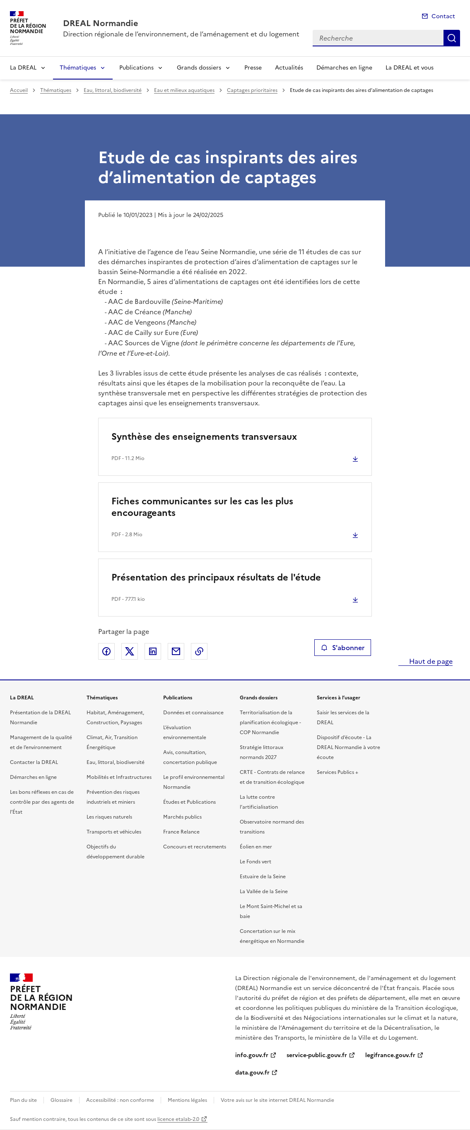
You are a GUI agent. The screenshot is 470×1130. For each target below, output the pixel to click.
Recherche (451, 38)
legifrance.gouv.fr (390, 1055)
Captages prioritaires (252, 90)
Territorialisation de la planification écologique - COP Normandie (270, 722)
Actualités (289, 67)
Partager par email (176, 651)
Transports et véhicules (114, 832)
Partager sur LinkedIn (153, 651)
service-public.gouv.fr (317, 1055)
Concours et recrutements (194, 847)
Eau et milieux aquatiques (184, 90)
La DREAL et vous (410, 67)
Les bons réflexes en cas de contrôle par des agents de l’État (42, 802)
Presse (253, 67)
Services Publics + (337, 772)
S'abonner (342, 648)
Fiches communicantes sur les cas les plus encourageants (202, 507)
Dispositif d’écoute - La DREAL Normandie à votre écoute (348, 747)
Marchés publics (182, 817)
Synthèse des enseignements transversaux (204, 436)
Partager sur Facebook (106, 651)
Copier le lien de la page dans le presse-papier (199, 651)
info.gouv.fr (251, 1055)
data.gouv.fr (252, 1072)
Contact (443, 16)
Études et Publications (189, 802)
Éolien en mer (256, 847)
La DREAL (23, 67)
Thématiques (78, 67)
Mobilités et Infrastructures (119, 777)
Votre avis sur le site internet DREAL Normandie (277, 1100)
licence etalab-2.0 (178, 1119)
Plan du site (23, 1100)
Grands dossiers (199, 67)
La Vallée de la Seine (264, 891)
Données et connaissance (193, 712)
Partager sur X (129, 651)
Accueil (19, 90)
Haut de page (430, 661)
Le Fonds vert (255, 861)
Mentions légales (187, 1100)
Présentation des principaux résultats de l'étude (216, 577)
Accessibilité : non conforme (120, 1100)
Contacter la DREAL (34, 762)
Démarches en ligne (344, 67)
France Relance (181, 832)
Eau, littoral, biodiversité (113, 90)
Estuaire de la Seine (263, 876)
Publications (136, 67)
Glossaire (61, 1100)
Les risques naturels (109, 817)
